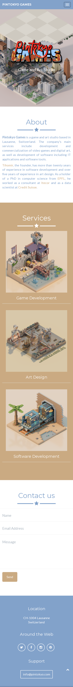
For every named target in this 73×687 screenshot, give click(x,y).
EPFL (61, 178)
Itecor (45, 183)
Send (10, 577)
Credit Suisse (27, 187)
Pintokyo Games (16, 4)
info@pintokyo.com (36, 674)
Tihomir (7, 165)
